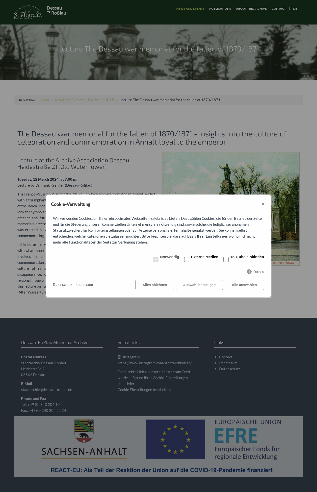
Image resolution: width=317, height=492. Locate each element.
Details (258, 272)
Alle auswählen (244, 285)
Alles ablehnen (155, 285)
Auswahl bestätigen (199, 285)
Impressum (84, 285)
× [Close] (263, 204)
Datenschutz (62, 285)
